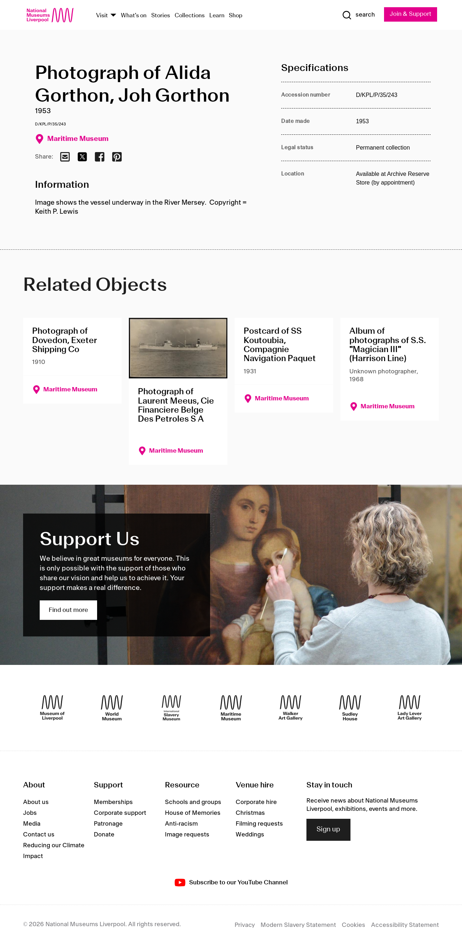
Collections (190, 16)
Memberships (113, 802)
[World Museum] (112, 708)
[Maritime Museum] (231, 708)
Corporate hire (256, 802)
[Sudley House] (350, 708)
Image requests (187, 835)
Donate (104, 835)
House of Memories (193, 813)
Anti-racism (181, 824)
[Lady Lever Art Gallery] (410, 708)
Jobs (30, 813)
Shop (236, 16)
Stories (160, 16)
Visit (102, 16)
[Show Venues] (113, 16)
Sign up (328, 830)
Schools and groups (193, 802)
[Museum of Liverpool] (52, 708)
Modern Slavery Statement (298, 925)
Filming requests (259, 824)
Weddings (250, 835)
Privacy (245, 925)
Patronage (108, 824)
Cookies (353, 925)
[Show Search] (357, 15)
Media (31, 824)
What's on (134, 16)
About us (36, 802)
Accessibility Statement (405, 925)
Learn (217, 16)
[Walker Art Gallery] (290, 708)
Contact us (39, 835)
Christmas (250, 813)
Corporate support (120, 813)
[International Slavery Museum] (171, 708)
